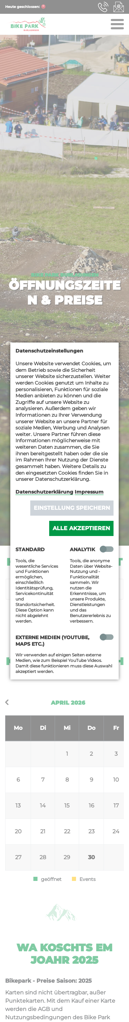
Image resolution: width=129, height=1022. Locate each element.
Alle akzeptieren (81, 528)
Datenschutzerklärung (44, 492)
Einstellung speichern (72, 508)
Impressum (89, 492)
